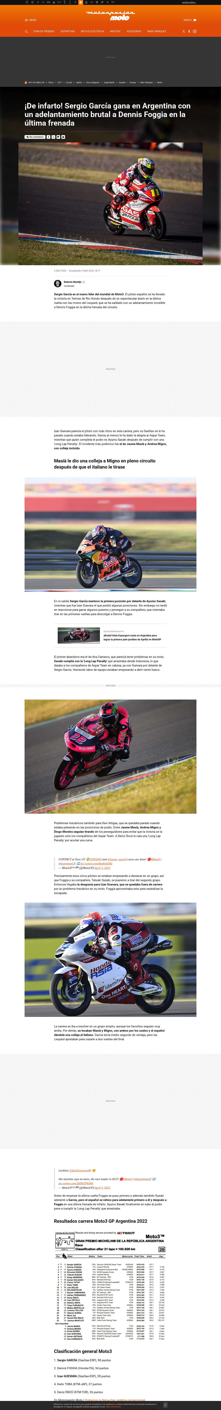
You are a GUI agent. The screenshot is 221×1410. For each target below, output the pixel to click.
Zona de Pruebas (43, 31)
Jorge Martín (109, 82)
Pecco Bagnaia (92, 82)
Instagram (194, 31)
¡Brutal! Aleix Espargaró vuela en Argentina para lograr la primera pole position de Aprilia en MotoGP (132, 637)
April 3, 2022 (102, 867)
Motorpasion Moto (110, 15)
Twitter (183, 31)
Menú (32, 20)
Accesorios (134, 31)
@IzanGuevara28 (79, 1170)
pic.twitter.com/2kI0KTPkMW (76, 1183)
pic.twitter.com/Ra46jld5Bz (96, 863)
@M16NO (96, 859)
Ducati (69, 82)
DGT (60, 82)
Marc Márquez (156, 31)
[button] (74, 282)
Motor (159, 82)
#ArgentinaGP (67, 863)
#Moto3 (155, 859)
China (50, 82)
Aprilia (79, 82)
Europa (133, 82)
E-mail (63, 137)
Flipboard (58, 137)
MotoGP (115, 31)
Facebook (189, 31)
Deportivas (68, 31)
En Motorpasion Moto (114, 632)
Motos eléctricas (92, 31)
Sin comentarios (36, 137)
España (122, 82)
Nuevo (188, 20)
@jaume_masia (116, 859)
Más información (113, 1407)
